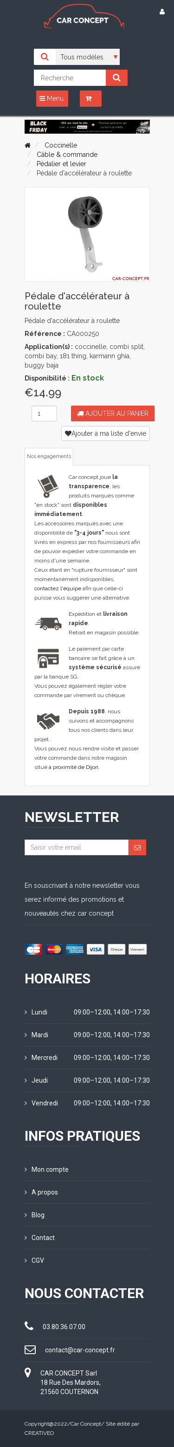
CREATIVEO (39, 1433)
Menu (51, 98)
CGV (34, 1260)
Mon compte (47, 1169)
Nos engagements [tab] (49, 456)
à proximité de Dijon (73, 767)
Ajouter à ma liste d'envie (105, 433)
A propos (41, 1192)
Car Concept (86, 1424)
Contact (40, 1237)
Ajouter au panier (112, 413)
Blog (35, 1215)
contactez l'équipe (57, 588)
